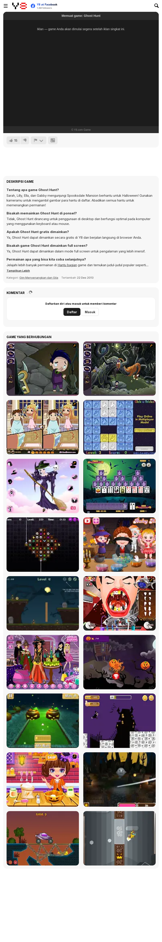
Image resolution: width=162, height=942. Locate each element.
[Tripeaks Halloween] (119, 486)
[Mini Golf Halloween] (43, 720)
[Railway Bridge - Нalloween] (43, 838)
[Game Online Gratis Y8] (19, 6)
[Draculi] (43, 544)
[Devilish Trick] (43, 427)
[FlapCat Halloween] (119, 838)
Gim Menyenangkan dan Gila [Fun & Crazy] (38, 277)
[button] (18, 270)
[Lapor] (38, 140)
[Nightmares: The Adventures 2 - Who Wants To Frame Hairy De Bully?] (119, 368)
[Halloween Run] (119, 720)
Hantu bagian (67, 265)
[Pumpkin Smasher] (119, 662)
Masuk (90, 312)
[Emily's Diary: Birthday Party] (43, 662)
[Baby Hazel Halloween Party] (119, 544)
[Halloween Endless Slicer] (119, 779)
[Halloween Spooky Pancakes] (43, 779)
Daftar (72, 312)
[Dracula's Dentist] (119, 603)
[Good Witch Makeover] (43, 486)
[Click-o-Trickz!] (119, 427)
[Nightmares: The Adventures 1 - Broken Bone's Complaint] (43, 368)
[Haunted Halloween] (43, 603)
